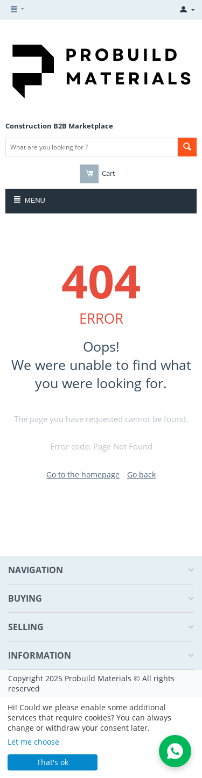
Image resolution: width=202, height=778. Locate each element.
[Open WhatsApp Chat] (175, 751)
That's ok (52, 762)
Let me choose (33, 742)
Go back (141, 474)
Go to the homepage (83, 474)
